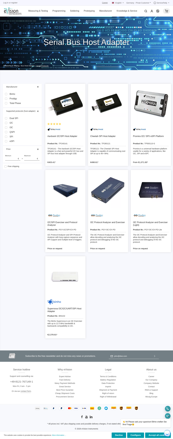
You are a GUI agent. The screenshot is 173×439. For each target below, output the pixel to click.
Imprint (108, 386)
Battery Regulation (108, 380)
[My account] (151, 11)
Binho (12, 94)
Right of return (108, 393)
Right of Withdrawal (108, 397)
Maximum (31, 158)
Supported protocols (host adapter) (22, 111)
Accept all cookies (158, 435)
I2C (11, 123)
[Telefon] (168, 409)
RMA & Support (151, 390)
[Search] (146, 11)
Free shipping (13, 166)
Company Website (151, 383)
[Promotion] (157, 11)
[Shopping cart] (166, 11)
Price (22, 149)
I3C (11, 127)
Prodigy (13, 98)
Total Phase (15, 103)
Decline (119, 435)
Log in (5, 3)
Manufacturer (22, 87)
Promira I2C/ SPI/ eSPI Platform (148, 136)
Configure (136, 435)
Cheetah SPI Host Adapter (103, 136)
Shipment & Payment (108, 390)
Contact (151, 386)
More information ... (59, 435)
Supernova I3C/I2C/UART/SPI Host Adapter (64, 309)
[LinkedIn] (91, 418)
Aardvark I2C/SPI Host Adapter (62, 136)
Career (105, 3)
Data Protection (108, 383)
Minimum (12, 158)
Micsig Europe (151, 397)
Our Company (151, 380)
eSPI (12, 141)
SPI (11, 136)
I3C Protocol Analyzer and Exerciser (107, 222)
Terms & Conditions (108, 376)
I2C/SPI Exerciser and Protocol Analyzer (62, 223)
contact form (26, 391)
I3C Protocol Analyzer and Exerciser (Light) (150, 223)
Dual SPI (14, 118)
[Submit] (154, 356)
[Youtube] (87, 418)
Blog (151, 393)
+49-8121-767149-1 (21, 381)
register (14, 3)
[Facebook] (82, 418)
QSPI (12, 132)
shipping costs (74, 424)
